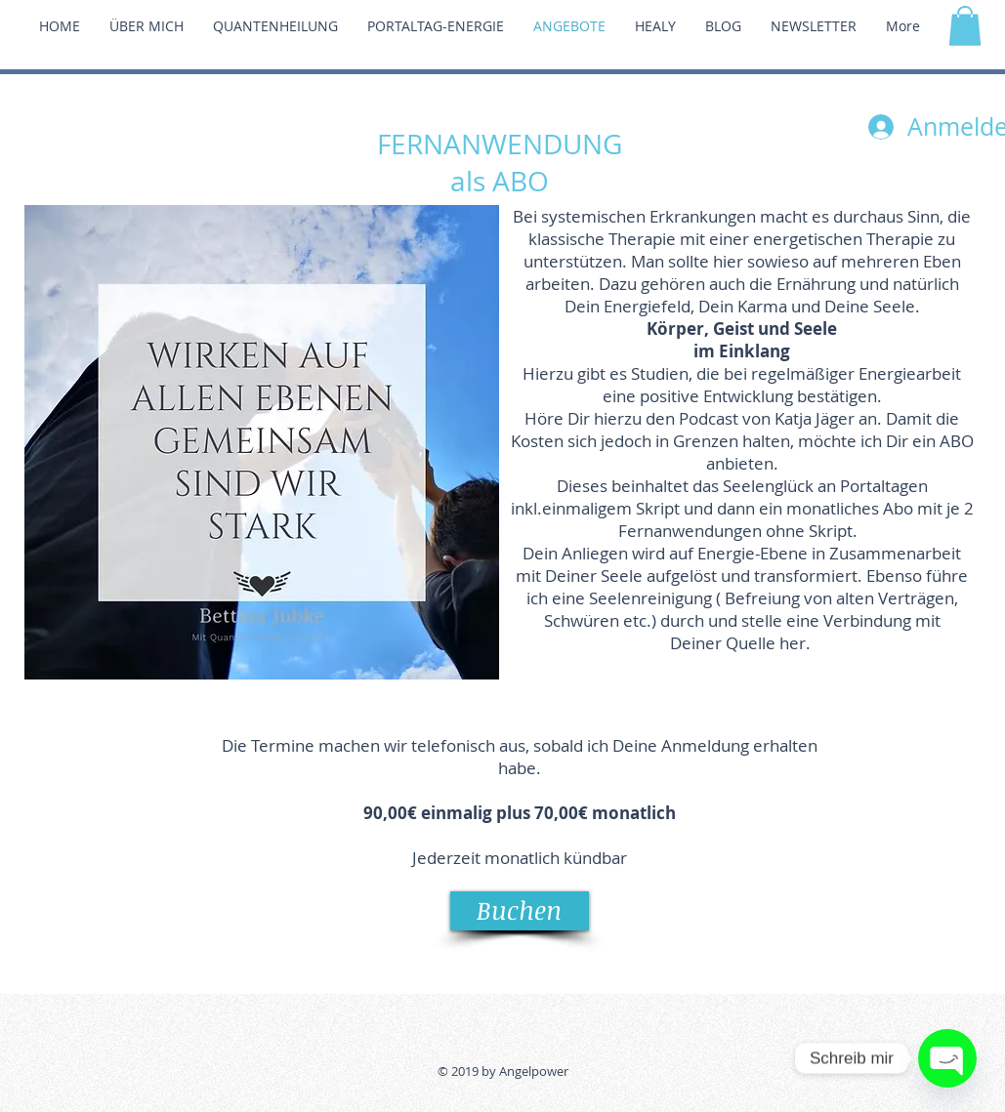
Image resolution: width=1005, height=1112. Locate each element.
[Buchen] (519, 910)
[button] (965, 26)
